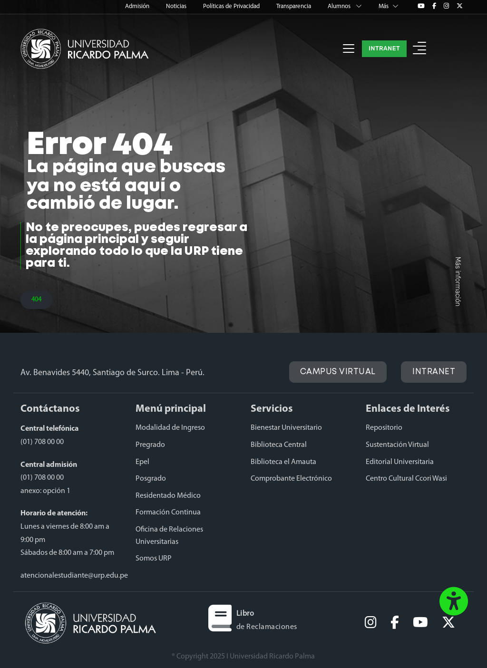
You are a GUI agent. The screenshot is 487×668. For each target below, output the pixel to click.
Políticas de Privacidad (232, 6)
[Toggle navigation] (348, 48)
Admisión (138, 6)
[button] (419, 48)
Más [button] (389, 6)
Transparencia (294, 6)
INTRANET (384, 48)
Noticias (177, 6)
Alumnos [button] (345, 6)
